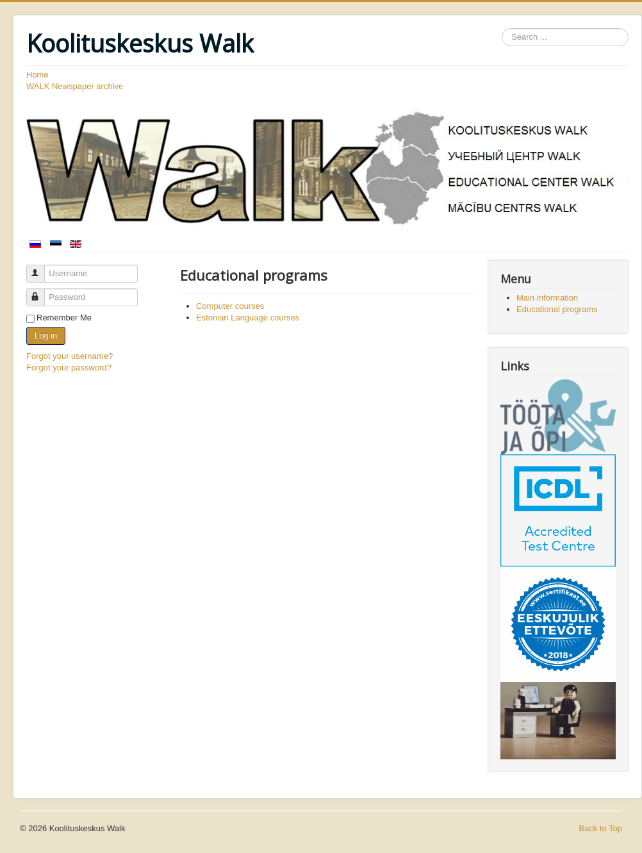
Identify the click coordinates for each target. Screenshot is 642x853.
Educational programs (556, 309)
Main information (547, 297)
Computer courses (230, 306)
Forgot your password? (68, 367)
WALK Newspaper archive (74, 86)
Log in (46, 335)
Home (37, 74)
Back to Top (600, 828)
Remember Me (64, 317)
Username (41, 268)
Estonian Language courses (247, 317)
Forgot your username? (69, 356)
